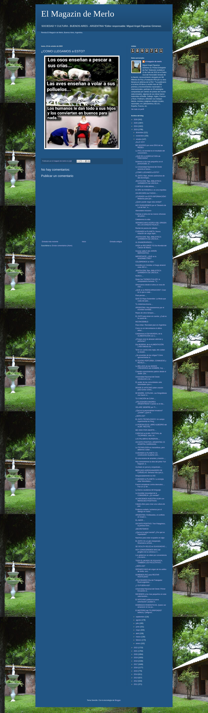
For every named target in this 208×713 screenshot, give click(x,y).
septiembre (140, 617)
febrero (139, 640)
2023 (136, 130)
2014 (136, 674)
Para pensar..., (141, 295)
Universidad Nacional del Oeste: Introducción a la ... (147, 378)
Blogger (118, 700)
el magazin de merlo (153, 62)
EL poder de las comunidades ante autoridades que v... (148, 383)
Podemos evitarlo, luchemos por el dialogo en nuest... (148, 511)
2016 (136, 668)
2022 (136, 648)
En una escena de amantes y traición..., (150, 458)
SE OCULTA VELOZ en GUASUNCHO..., (151, 546)
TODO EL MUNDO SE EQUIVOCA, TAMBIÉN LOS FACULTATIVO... (149, 562)
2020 (136, 654)
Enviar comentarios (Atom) (62, 246)
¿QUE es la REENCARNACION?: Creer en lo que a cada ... (150, 291)
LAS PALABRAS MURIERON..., (147, 439)
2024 (136, 126)
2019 (136, 658)
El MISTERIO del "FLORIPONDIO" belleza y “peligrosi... (148, 611)
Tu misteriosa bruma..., (144, 304)
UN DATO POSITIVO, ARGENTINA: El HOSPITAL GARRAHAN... (150, 443)
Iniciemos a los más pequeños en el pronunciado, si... (149, 163)
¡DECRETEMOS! (142, 529)
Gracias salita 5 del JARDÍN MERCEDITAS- (146, 252)
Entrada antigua (116, 242)
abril (138, 633)
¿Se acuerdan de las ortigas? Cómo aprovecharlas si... (149, 356)
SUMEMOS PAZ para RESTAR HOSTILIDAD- (147, 576)
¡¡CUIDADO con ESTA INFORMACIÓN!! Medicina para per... (150, 197)
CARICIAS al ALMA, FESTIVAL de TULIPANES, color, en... (148, 434)
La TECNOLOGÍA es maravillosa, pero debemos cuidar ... (150, 449)
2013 (136, 678)
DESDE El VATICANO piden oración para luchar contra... (149, 389)
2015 (136, 671)
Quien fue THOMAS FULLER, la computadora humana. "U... (147, 280)
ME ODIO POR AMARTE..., (145, 430)
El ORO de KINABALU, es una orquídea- (151, 190)
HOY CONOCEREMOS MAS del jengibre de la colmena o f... (147, 551)
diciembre (140, 133)
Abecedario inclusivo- (143, 211)
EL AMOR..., (140, 520)
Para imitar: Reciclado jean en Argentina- (151, 325)
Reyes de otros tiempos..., (145, 313)
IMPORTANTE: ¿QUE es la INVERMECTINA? (145, 257)
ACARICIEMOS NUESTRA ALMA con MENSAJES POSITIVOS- (149, 500)
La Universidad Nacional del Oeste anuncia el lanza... (148, 168)
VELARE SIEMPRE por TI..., (146, 407)
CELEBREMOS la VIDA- (144, 262)
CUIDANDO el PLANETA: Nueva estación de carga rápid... (147, 232)
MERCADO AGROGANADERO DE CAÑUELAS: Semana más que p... (149, 471)
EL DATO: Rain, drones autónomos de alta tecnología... (150, 177)
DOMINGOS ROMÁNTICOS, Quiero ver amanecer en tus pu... (150, 606)
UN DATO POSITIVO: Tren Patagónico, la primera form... (150, 525)
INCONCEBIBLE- (142, 322)
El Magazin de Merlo (77, 13)
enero (138, 643)
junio (138, 627)
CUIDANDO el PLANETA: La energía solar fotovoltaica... (149, 480)
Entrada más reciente (50, 242)
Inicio (84, 242)
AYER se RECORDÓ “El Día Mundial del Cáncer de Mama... (150, 247)
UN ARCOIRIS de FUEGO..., (146, 193)
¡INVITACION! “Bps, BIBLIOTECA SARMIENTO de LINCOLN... (148, 238)
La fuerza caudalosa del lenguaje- (148, 490)
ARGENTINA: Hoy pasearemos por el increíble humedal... (149, 309)
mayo (138, 630)
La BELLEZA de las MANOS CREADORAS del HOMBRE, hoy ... (150, 367)
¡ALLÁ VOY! (140, 142)
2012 (136, 681)
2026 (136, 120)
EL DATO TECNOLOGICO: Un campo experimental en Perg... (149, 420)
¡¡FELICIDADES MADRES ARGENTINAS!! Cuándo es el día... (150, 403)
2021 (136, 651)
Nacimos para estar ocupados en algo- (150, 538)
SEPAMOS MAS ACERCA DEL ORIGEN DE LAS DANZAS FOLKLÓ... (150, 224)
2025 (136, 123)
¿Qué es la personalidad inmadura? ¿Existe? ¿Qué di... (149, 412)
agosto (138, 620)
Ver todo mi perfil (137, 109)
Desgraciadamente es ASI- (145, 476)
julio (137, 623)
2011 (136, 684)
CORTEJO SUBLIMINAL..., (145, 186)
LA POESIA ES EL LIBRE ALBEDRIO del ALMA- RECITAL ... (151, 426)
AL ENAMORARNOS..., (144, 242)
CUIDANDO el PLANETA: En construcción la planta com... (147, 454)
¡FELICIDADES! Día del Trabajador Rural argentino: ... (148, 581)
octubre (139, 139)
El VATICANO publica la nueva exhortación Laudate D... (147, 601)
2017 (136, 664)
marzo (138, 637)
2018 (136, 661)
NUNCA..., (139, 276)
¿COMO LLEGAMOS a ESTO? (147, 172)
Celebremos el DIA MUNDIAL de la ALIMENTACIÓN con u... (148, 335)
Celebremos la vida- (143, 219)
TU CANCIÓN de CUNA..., (145, 399)
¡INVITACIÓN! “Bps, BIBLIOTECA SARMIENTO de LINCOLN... (148, 182)
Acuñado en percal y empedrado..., (148, 467)
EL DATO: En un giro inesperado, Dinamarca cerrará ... (148, 542)
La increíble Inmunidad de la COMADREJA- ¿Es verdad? (147, 494)
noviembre (140, 136)
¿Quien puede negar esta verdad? (148, 202)
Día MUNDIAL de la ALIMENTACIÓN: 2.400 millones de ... (149, 346)
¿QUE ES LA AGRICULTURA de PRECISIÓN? (147, 157)
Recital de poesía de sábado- (146, 228)
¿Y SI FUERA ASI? (142, 585)
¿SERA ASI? (140, 416)
